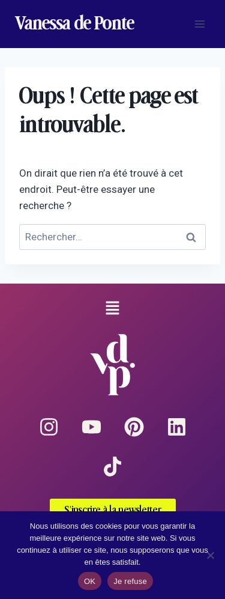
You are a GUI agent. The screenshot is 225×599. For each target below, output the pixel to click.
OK (89, 581)
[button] (112, 309)
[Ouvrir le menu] (199, 23)
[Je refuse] (210, 555)
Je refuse (130, 581)
